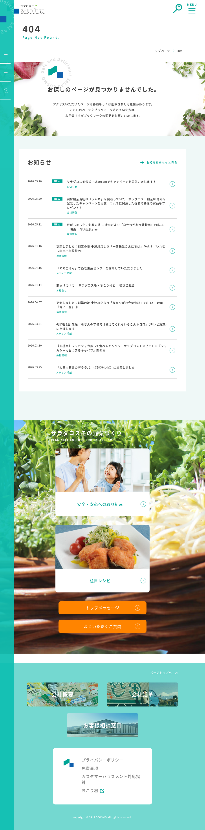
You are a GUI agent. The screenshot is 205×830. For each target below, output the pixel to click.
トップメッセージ (102, 607)
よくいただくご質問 (102, 626)
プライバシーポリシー (102, 760)
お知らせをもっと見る (161, 162)
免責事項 (90, 768)
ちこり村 (90, 790)
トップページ (161, 51)
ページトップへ (161, 672)
